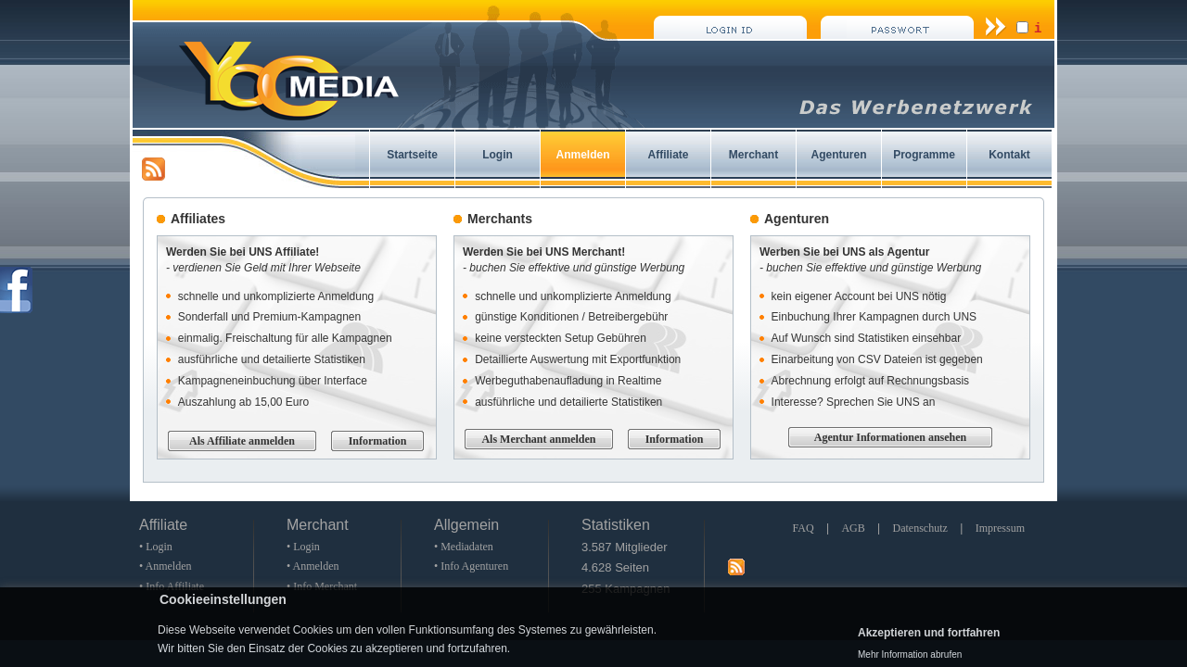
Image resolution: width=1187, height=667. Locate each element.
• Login (155, 546)
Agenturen (839, 154)
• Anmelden (165, 566)
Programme (924, 154)
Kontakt (1009, 154)
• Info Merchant (322, 586)
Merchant (753, 154)
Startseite (412, 154)
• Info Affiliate (171, 586)
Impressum (1000, 528)
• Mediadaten (463, 546)
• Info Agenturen (471, 566)
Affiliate (667, 154)
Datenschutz (920, 528)
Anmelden (582, 154)
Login (497, 154)
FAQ (802, 528)
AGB (852, 528)
